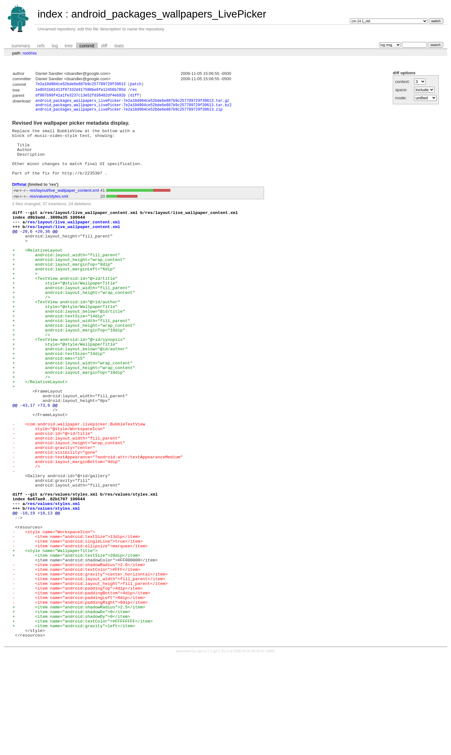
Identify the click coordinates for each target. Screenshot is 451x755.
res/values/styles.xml (49, 210)
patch (135, 84)
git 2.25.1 (221, 749)
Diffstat (19, 198)
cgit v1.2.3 (204, 749)
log (55, 45)
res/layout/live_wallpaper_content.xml (64, 204)
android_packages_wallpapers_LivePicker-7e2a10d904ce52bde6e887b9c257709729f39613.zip (129, 113)
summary (20, 45)
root (26, 53)
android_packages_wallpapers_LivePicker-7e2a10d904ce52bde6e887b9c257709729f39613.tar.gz (132, 103)
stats (119, 45)
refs (41, 45)
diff (104, 45)
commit (87, 45)
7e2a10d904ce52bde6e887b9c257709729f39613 (80, 84)
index (50, 14)
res (34, 53)
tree (69, 45)
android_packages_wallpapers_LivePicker (168, 14)
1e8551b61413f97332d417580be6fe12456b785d (80, 90)
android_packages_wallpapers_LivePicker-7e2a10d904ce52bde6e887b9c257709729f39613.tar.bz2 (133, 108)
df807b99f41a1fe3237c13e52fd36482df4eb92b (80, 97)
